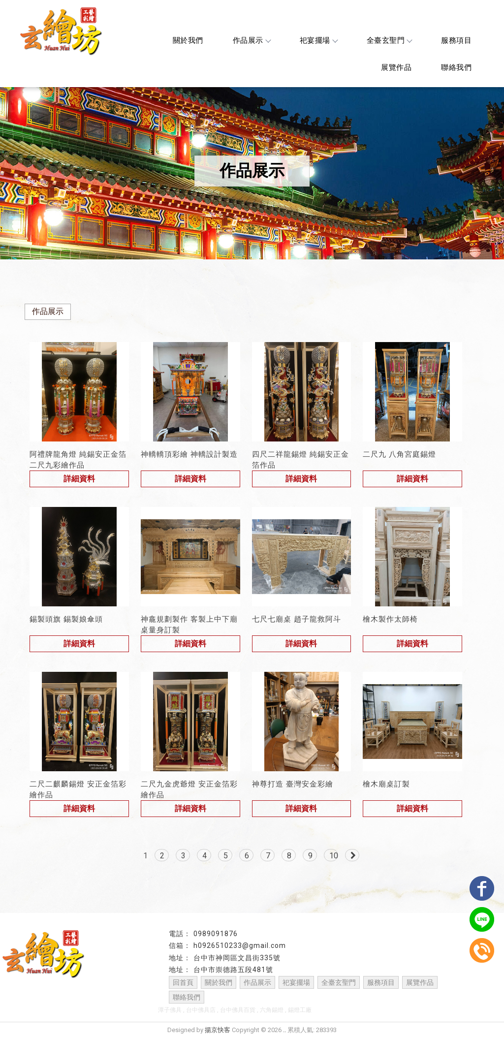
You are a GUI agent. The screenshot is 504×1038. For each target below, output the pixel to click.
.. (284, 1030)
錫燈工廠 (300, 1010)
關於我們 (188, 40)
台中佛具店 (201, 1010)
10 (333, 855)
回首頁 (183, 982)
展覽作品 (396, 67)
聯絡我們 (456, 67)
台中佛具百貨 (237, 1010)
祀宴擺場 (318, 40)
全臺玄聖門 (389, 40)
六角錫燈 (272, 1010)
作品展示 (251, 40)
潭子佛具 (170, 1010)
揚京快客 (217, 1030)
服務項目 (456, 40)
